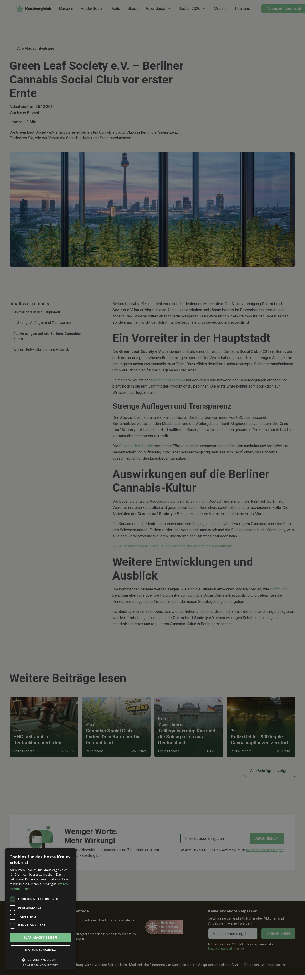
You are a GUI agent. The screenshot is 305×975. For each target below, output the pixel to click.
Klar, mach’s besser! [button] (40, 938)
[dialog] (152, 487)
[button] (40, 959)
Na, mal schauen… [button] (40, 950)
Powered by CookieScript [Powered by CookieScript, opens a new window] (40, 965)
